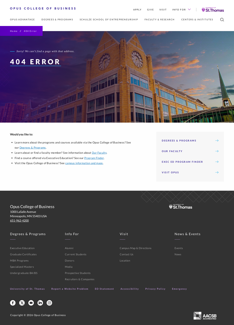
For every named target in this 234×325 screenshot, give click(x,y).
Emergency (179, 288)
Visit (163, 9)
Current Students (75, 254)
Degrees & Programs (57, 19)
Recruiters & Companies (79, 279)
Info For (181, 9)
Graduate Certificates (23, 254)
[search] (222, 19)
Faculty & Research (160, 19)
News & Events (188, 234)
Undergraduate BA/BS (23, 272)
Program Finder (94, 158)
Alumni (69, 248)
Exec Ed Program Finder (190, 161)
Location (125, 260)
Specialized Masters (22, 266)
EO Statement (104, 288)
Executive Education (22, 248)
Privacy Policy (155, 288)
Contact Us (126, 254)
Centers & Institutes (197, 19)
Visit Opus (190, 172)
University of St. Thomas (27, 288)
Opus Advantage (22, 19)
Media (69, 266)
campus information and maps (84, 163)
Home (14, 31)
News (178, 254)
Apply (137, 9)
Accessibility (129, 288)
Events (179, 248)
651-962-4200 (19, 220)
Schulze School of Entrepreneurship (109, 19)
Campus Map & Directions (136, 248)
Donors (69, 260)
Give (150, 9)
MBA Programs (19, 260)
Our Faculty (99, 152)
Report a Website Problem (69, 288)
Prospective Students (78, 272)
